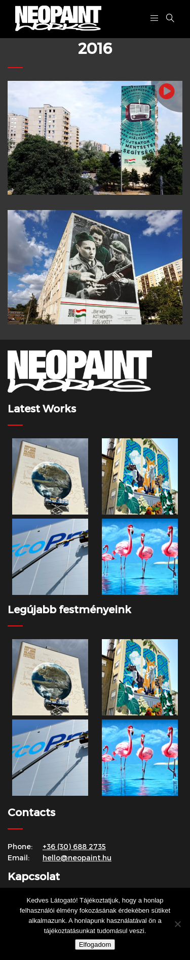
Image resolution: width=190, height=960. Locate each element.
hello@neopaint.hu (77, 857)
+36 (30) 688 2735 (74, 846)
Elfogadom (95, 944)
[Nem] (177, 924)
